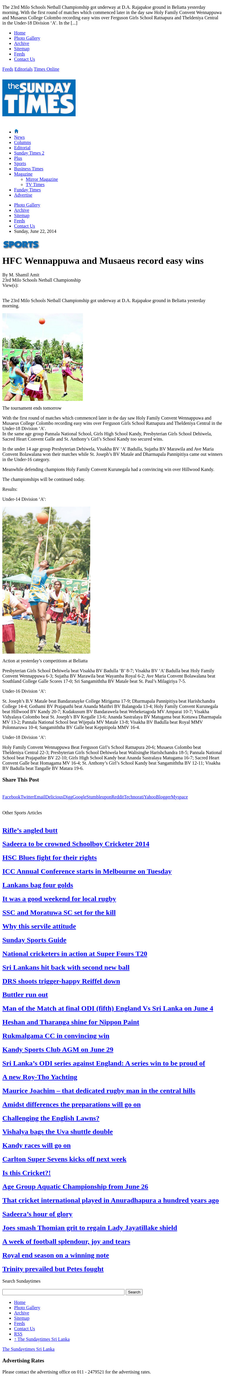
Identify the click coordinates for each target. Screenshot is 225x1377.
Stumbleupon (98, 796)
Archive (21, 43)
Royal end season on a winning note (55, 1255)
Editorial (22, 147)
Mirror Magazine (42, 179)
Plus (18, 158)
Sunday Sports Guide (34, 940)
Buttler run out (25, 994)
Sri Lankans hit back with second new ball (65, 967)
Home (19, 32)
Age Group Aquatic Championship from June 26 (75, 1186)
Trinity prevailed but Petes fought (53, 1269)
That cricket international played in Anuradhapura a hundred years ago (110, 1200)
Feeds (19, 53)
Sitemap (21, 48)
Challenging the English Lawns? (50, 1118)
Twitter (27, 796)
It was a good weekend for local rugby (59, 899)
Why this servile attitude (39, 926)
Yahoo (150, 796)
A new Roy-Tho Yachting (39, 1077)
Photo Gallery (27, 38)
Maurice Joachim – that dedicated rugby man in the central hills (98, 1090)
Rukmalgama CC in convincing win (55, 1036)
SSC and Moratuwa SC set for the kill (59, 912)
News (19, 137)
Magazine (23, 174)
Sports (20, 163)
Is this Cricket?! (26, 1173)
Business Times (28, 168)
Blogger (163, 796)
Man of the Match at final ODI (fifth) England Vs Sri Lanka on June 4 (107, 1008)
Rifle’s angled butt (29, 830)
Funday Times (27, 189)
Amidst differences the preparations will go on (71, 1104)
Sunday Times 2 (29, 152)
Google (79, 796)
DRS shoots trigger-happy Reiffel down (61, 981)
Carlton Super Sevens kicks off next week (64, 1159)
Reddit (117, 796)
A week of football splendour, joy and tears (66, 1241)
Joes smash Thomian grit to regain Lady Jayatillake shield (89, 1227)
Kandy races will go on (36, 1145)
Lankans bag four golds (37, 885)
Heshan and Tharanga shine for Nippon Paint (70, 1022)
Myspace (179, 796)
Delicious (54, 796)
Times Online (46, 69)
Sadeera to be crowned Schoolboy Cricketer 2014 (75, 844)
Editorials (23, 69)
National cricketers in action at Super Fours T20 (74, 953)
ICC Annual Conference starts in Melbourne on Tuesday (87, 871)
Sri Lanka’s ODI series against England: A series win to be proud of (103, 1063)
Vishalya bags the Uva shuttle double (57, 1131)
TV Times (35, 184)
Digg (68, 796)
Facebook (11, 796)
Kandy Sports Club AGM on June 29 (57, 1049)
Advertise (23, 195)
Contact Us (24, 59)
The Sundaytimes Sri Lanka (42, 1339)
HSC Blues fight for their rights (49, 857)
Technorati (134, 796)
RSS (18, 1333)
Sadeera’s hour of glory (37, 1214)
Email (39, 796)
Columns (22, 142)
